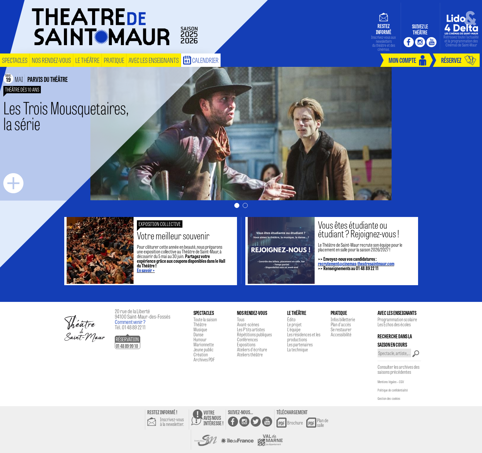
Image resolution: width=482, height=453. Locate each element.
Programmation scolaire (397, 319)
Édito (291, 319)
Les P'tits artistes (251, 329)
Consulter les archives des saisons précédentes (398, 369)
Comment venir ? (130, 322)
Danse (198, 334)
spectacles (14, 60)
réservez (451, 60)
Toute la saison (205, 319)
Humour (200, 339)
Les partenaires (300, 344)
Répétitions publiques (254, 334)
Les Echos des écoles (394, 324)
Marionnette (203, 344)
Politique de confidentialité (393, 390)
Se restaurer (341, 329)
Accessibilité (341, 334)
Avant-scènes (248, 324)
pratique (114, 60)
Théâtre (200, 324)
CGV (401, 381)
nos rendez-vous (51, 60)
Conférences (247, 339)
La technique (297, 349)
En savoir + (146, 270)
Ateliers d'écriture (252, 349)
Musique (200, 329)
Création (200, 354)
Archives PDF (204, 359)
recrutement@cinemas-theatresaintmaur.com (356, 263)
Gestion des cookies (389, 398)
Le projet (294, 324)
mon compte (402, 60)
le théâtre (87, 60)
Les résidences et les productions (303, 337)
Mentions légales (387, 381)
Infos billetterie (343, 319)
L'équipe (294, 329)
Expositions (246, 344)
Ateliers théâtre (250, 354)
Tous (240, 319)
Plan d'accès (341, 324)
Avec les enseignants (154, 60)
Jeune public (203, 349)
